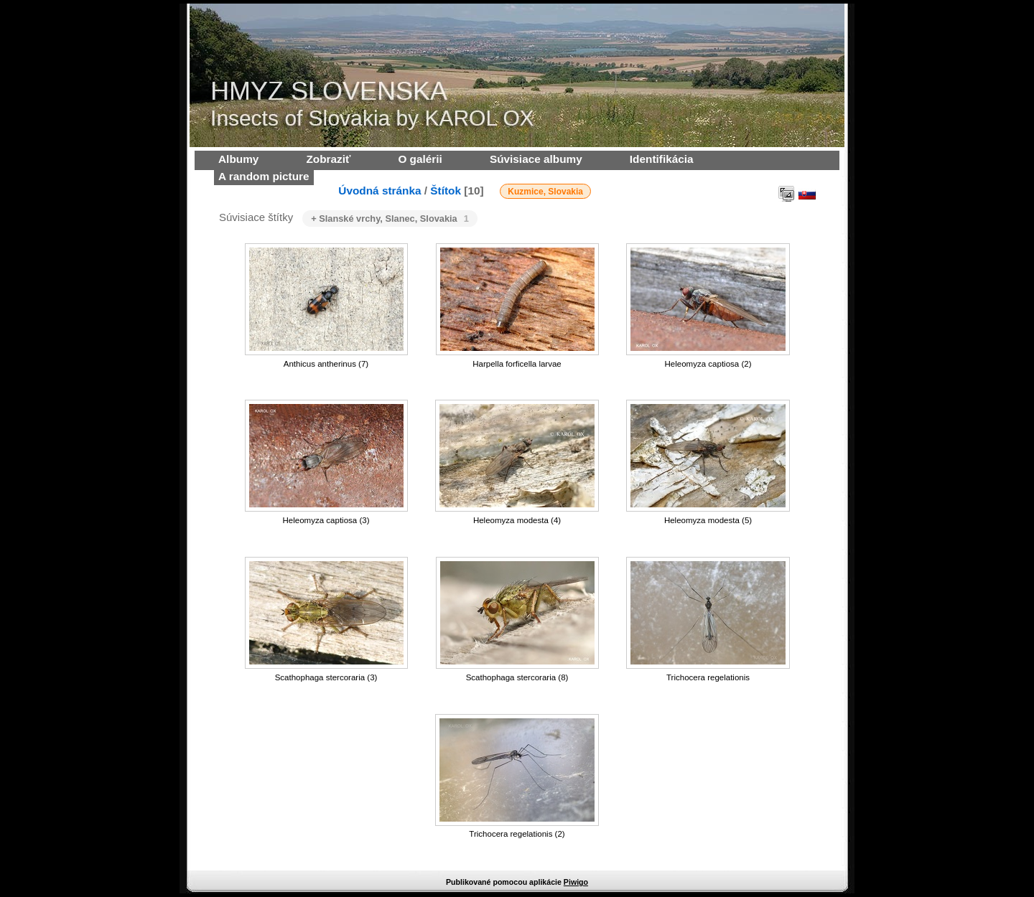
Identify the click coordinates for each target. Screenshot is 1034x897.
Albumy (238, 159)
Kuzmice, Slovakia (545, 192)
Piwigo (576, 882)
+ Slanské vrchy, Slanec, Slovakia (390, 218)
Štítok (445, 190)
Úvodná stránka (379, 190)
